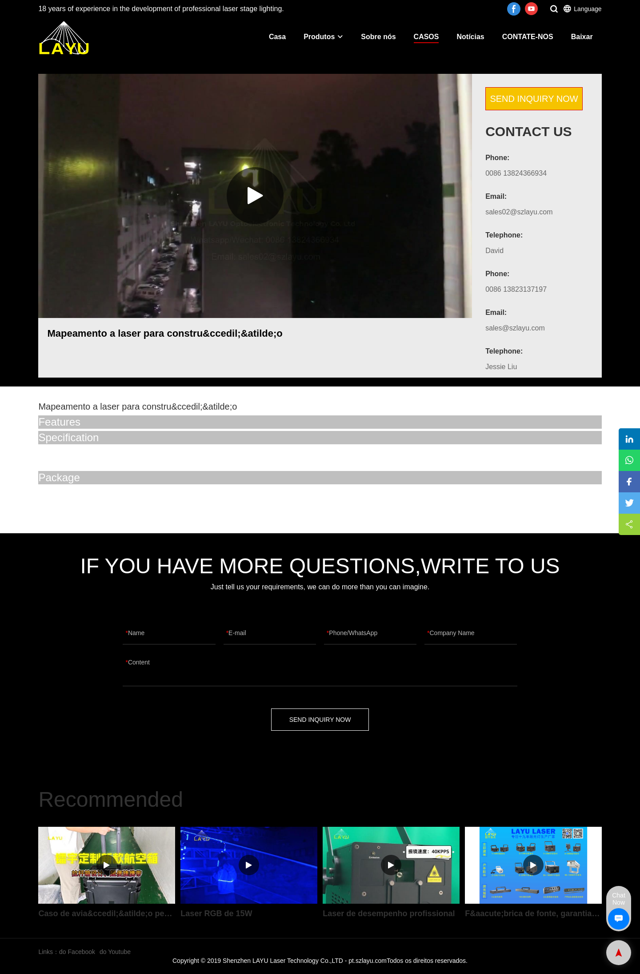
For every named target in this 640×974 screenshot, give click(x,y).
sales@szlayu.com (515, 328)
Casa (277, 36)
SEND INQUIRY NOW (534, 99)
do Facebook (77, 951)
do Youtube (115, 951)
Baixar (582, 36)
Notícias (470, 36)
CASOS (426, 36)
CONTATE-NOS (527, 36)
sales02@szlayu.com (518, 212)
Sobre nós (378, 36)
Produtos (323, 36)
